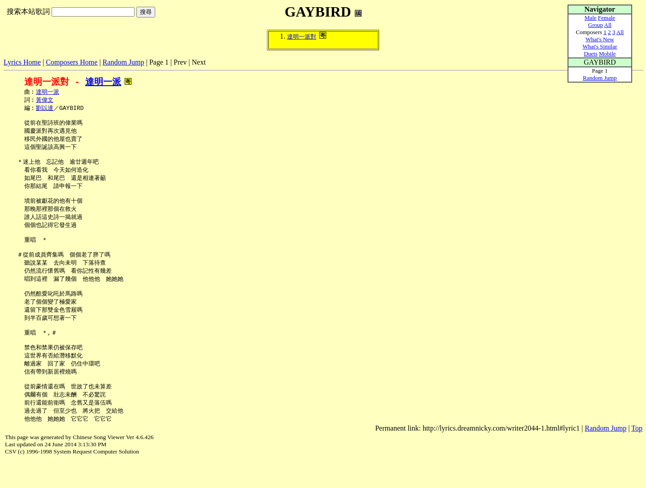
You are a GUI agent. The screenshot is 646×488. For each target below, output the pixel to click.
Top (636, 456)
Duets (590, 53)
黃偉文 (44, 101)
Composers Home (71, 62)
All (608, 25)
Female (606, 17)
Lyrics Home (22, 62)
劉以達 (44, 109)
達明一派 (103, 82)
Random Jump (123, 62)
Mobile (607, 53)
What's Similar (599, 46)
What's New (599, 39)
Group (595, 25)
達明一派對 (301, 36)
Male (591, 17)
